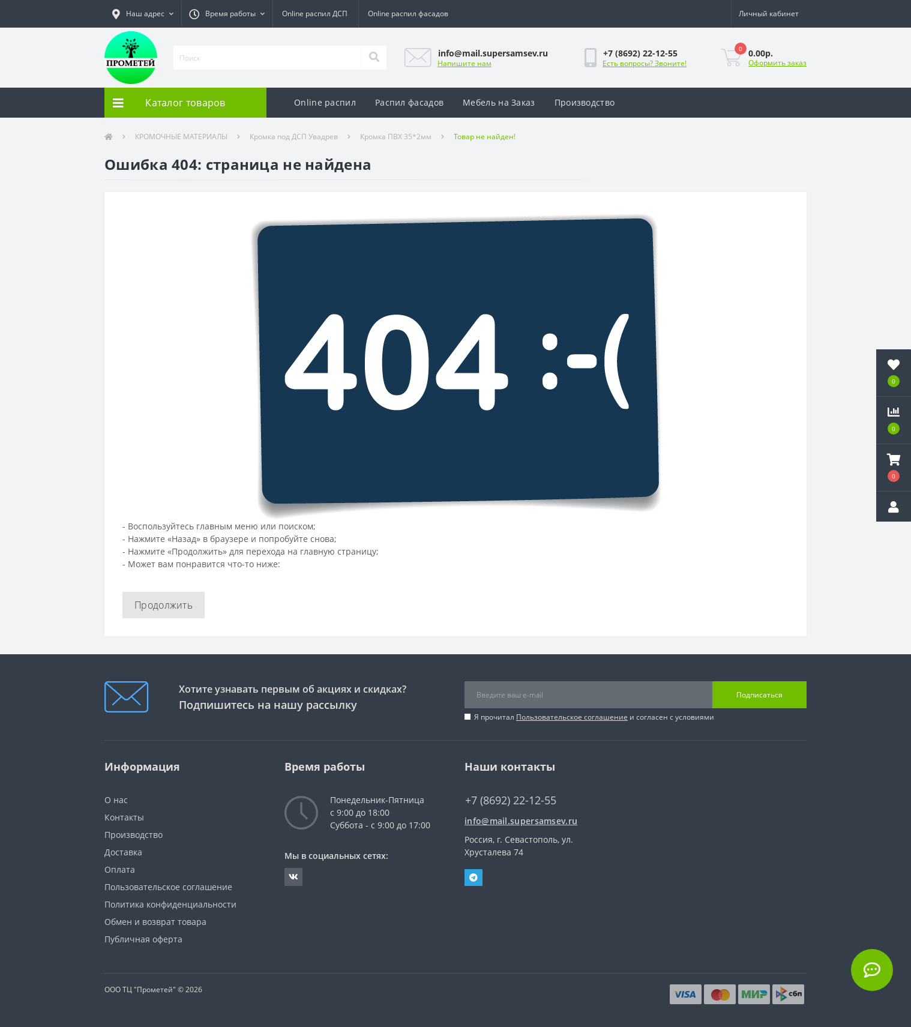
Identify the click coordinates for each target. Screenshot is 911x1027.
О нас (116, 800)
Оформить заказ (777, 63)
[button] (142, 14)
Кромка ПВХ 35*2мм (395, 136)
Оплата (119, 869)
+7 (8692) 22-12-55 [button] (510, 800)
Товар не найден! (485, 136)
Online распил (325, 102)
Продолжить (163, 605)
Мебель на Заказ (499, 102)
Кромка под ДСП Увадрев (294, 136)
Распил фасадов (409, 102)
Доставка (123, 852)
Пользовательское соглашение (572, 717)
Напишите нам (464, 63)
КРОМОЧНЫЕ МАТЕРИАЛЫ (181, 136)
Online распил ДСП (314, 13)
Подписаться (759, 695)
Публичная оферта (143, 939)
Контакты (124, 817)
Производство (585, 102)
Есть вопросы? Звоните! (645, 63)
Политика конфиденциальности (170, 904)
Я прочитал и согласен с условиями (594, 717)
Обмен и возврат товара (155, 921)
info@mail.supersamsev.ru (521, 821)
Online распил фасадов (408, 13)
